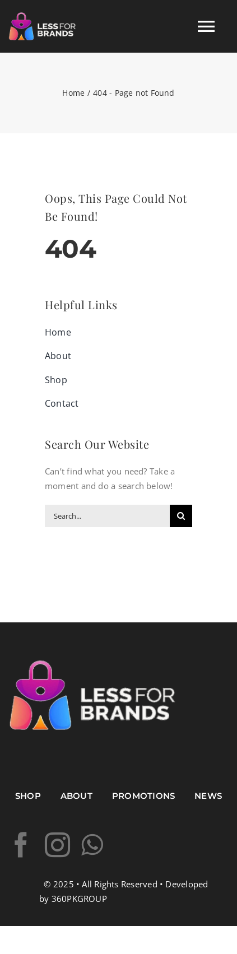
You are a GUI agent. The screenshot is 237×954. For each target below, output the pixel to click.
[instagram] (57, 845)
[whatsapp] (92, 845)
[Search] (181, 516)
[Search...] (107, 516)
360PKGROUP (79, 898)
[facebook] (21, 845)
